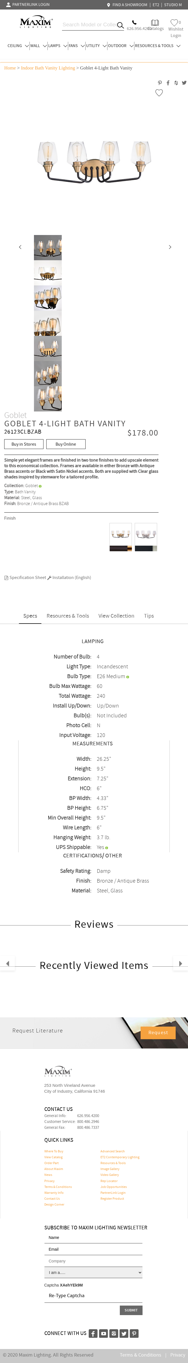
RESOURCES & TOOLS (157, 46)
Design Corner (54, 1204)
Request (158, 1032)
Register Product (112, 1199)
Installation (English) (69, 578)
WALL (38, 46)
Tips (149, 616)
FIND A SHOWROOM (127, 5)
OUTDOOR (121, 46)
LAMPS (57, 46)
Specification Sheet (25, 578)
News (48, 1175)
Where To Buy (53, 1151)
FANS (77, 46)
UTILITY (96, 46)
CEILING (18, 46)
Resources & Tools (68, 616)
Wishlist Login (175, 29)
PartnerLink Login (113, 1193)
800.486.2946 (88, 1122)
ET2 (156, 5)
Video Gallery (109, 1175)
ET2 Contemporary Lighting (119, 1157)
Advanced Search (112, 1151)
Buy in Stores (24, 444)
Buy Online (66, 444)
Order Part (51, 1163)
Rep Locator (109, 1181)
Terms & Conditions (58, 1187)
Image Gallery (110, 1169)
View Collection (116, 616)
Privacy (49, 1181)
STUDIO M (173, 5)
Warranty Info (54, 1193)
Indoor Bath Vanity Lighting (48, 68)
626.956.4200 (88, 1116)
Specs (30, 616)
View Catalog (53, 1157)
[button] (20, 247)
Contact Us (52, 1199)
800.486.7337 (88, 1128)
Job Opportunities (113, 1187)
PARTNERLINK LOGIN (28, 5)
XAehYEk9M (71, 1285)
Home (10, 68)
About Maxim (53, 1169)
